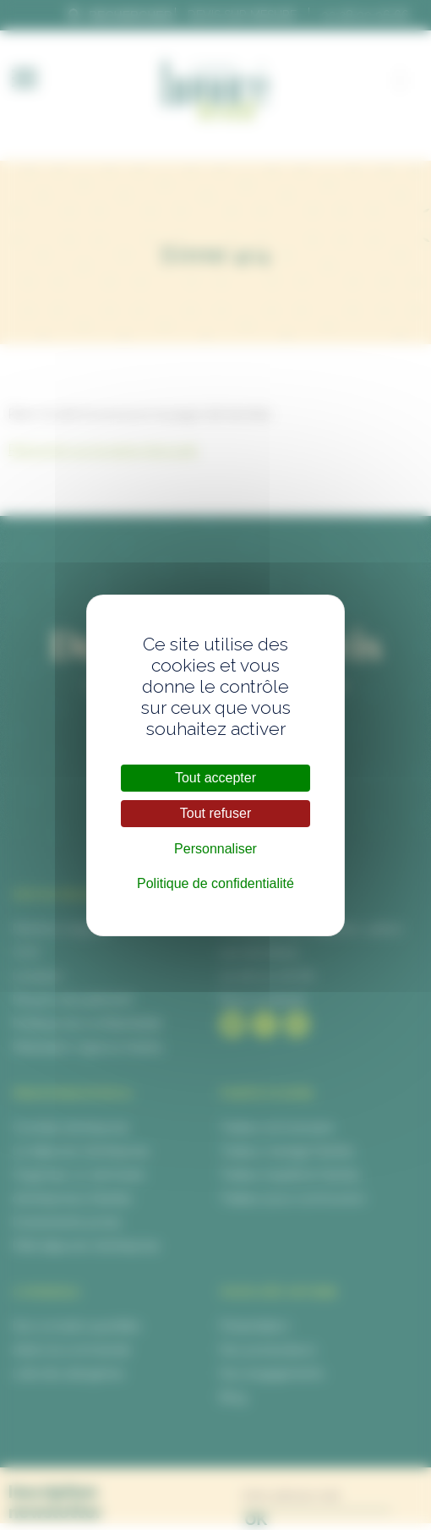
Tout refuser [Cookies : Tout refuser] (215, 813)
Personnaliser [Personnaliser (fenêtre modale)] (215, 849)
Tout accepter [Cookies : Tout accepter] (215, 777)
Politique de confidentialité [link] (215, 883)
